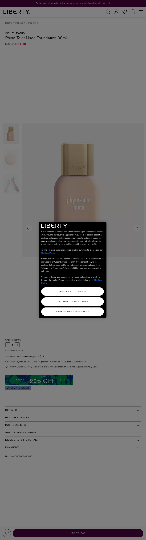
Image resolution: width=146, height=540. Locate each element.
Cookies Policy (48, 253)
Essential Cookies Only (72, 301)
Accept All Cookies (72, 291)
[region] (72, 270)
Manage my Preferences (72, 311)
